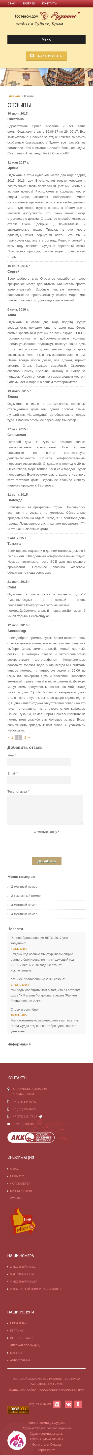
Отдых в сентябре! (25, 1009)
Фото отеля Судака (46, 1444)
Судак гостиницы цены (46, 1433)
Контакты (49, 3)
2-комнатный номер (26, 895)
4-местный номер (24, 914)
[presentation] (46, 844)
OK (78, 1404)
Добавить (46, 861)
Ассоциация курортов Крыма (61, 1389)
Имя (10, 755)
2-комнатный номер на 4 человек (35, 1288)
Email (11, 773)
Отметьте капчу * (46, 832)
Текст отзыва (17, 791)
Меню (31, 39)
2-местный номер (24, 886)
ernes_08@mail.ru (27, 1123)
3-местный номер (24, 905)
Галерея (29, 3)
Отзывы (16, 1198)
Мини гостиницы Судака (47, 1423)
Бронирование (21, 1190)
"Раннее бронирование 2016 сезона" (38, 979)
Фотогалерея (20, 1183)
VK (68, 1404)
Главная (13, 96)
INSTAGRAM (57, 1404)
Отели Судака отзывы (46, 1439)
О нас (11, 3)
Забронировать (49, 56)
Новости (15, 929)
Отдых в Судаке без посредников (46, 1428)
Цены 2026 (17, 1176)
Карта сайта (46, 1450)
